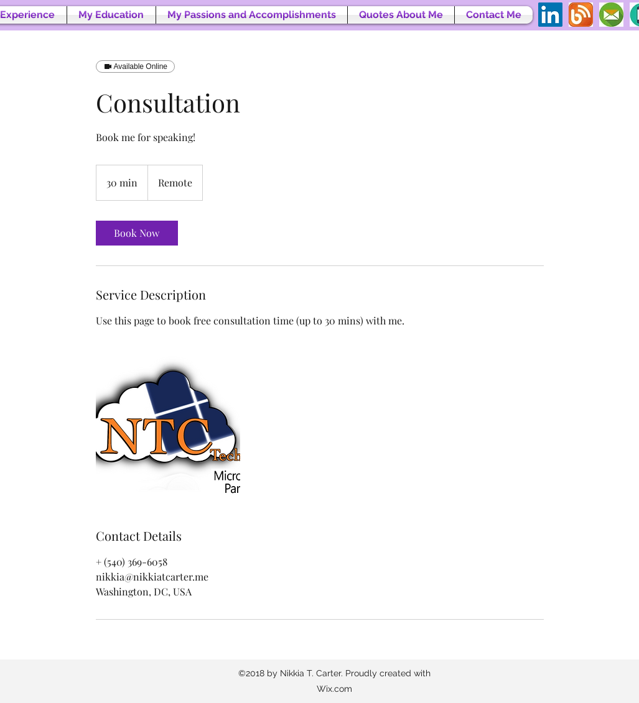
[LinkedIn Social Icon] (550, 14)
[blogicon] (581, 14)
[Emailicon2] (611, 14)
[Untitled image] (168, 428)
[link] (137, 233)
